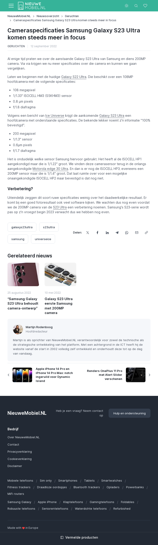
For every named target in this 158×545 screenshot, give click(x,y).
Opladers (113, 487)
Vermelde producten (79, 537)
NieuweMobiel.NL (19, 16)
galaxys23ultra (22, 227)
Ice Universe (54, 115)
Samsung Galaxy (19, 502)
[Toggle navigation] (11, 6)
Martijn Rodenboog (39, 327)
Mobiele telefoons (20, 480)
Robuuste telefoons (21, 508)
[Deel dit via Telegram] (117, 233)
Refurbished (121, 508)
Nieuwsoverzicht (48, 16)
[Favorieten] (145, 5)
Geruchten (72, 16)
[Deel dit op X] (88, 233)
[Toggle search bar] (136, 5)
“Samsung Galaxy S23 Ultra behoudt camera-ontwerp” (23, 303)
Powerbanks (135, 487)
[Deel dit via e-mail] (137, 233)
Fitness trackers (19, 487)
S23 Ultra (60, 207)
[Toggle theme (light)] (126, 5)
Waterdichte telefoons (91, 508)
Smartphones (67, 480)
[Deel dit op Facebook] (98, 233)
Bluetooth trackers (87, 487)
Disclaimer (15, 466)
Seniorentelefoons (55, 508)
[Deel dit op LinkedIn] (107, 233)
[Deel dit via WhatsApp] (127, 233)
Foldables (127, 502)
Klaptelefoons (73, 502)
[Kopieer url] (146, 233)
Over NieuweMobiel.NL (24, 437)
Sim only (46, 480)
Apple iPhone (47, 502)
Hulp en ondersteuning (129, 413)
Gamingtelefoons (102, 502)
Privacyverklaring (20, 451)
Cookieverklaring (20, 459)
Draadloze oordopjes (52, 487)
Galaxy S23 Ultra (111, 115)
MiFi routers (16, 494)
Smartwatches (111, 480)
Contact (13, 444)
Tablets (89, 480)
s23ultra (49, 227)
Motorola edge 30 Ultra (50, 169)
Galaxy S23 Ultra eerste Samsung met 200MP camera (59, 306)
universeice (43, 239)
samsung (17, 239)
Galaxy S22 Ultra (73, 77)
